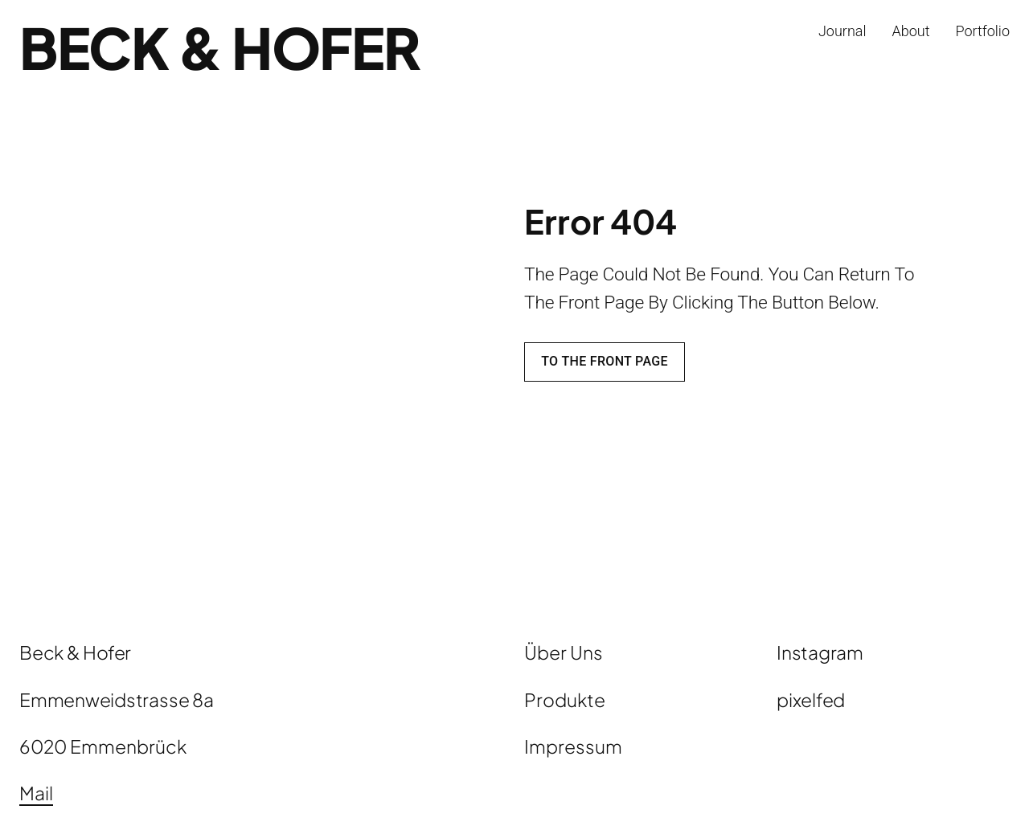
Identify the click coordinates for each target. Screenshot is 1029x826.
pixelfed (811, 699)
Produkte (564, 699)
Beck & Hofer (219, 47)
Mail (36, 792)
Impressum (573, 746)
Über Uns (563, 652)
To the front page (604, 361)
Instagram (820, 652)
